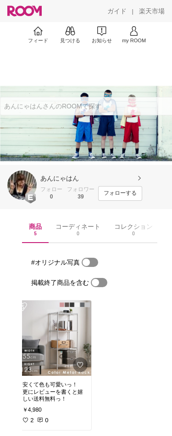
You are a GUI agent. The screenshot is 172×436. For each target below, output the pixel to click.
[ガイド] (117, 11)
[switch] (90, 262)
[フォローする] (120, 193)
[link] (54, 338)
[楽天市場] (152, 11)
